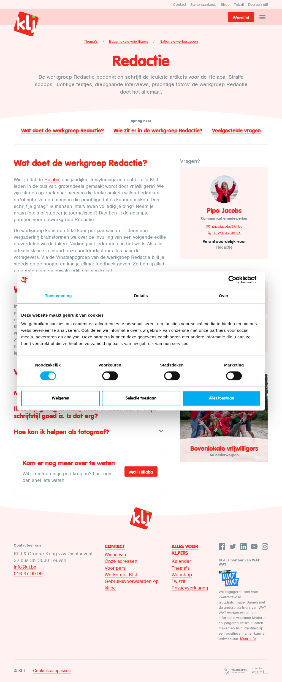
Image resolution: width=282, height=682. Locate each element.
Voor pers (115, 568)
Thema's (91, 41)
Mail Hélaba (141, 472)
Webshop (182, 575)
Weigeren (60, 398)
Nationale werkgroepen (178, 41)
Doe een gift (258, 4)
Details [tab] (141, 295)
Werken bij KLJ (121, 575)
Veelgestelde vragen (236, 130)
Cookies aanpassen (52, 670)
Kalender (181, 561)
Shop (225, 4)
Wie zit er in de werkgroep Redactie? (157, 130)
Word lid (241, 18)
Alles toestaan (221, 398)
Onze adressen (121, 561)
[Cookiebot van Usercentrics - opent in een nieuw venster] (237, 280)
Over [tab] (224, 295)
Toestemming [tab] (58, 295)
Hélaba (51, 179)
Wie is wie (115, 554)
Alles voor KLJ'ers (185, 549)
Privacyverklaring (190, 588)
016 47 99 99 (28, 573)
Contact (179, 4)
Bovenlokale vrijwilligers (128, 41)
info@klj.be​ (25, 567)
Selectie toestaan (141, 398)
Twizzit (239, 4)
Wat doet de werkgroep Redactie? (62, 130)
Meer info (248, 638)
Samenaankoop (203, 4)
